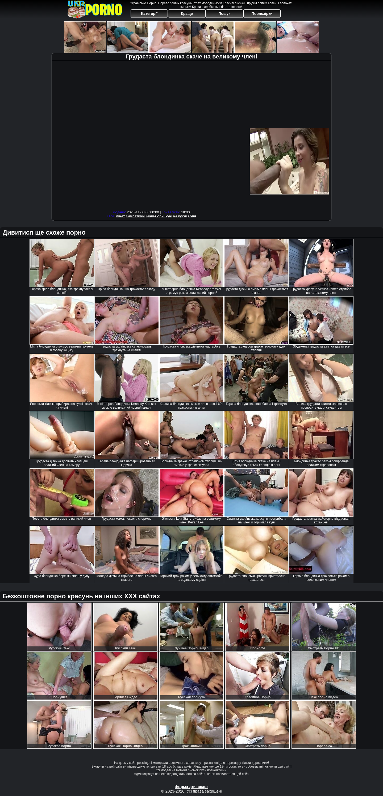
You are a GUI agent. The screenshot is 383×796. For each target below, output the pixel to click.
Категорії (149, 13)
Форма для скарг (191, 786)
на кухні (180, 216)
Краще (187, 13)
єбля (192, 216)
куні (168, 216)
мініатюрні (155, 216)
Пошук (224, 13)
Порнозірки (262, 13)
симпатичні (135, 216)
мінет (120, 216)
